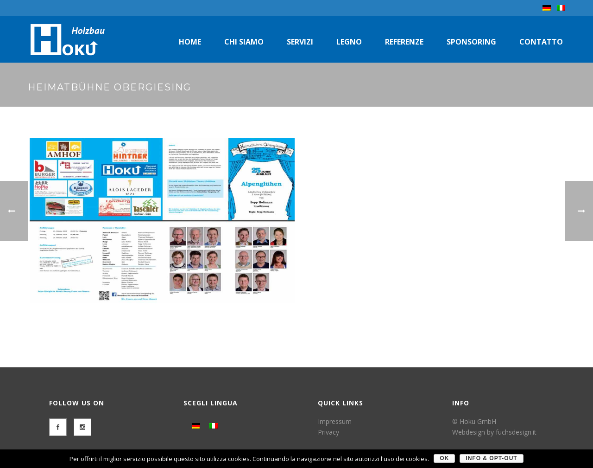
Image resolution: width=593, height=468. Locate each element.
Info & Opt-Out (491, 458)
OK (444, 458)
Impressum (335, 421)
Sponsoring (471, 42)
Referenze (404, 42)
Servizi (300, 42)
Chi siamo (244, 42)
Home (190, 42)
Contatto (541, 42)
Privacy (328, 432)
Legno (349, 42)
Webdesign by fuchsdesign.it (494, 432)
